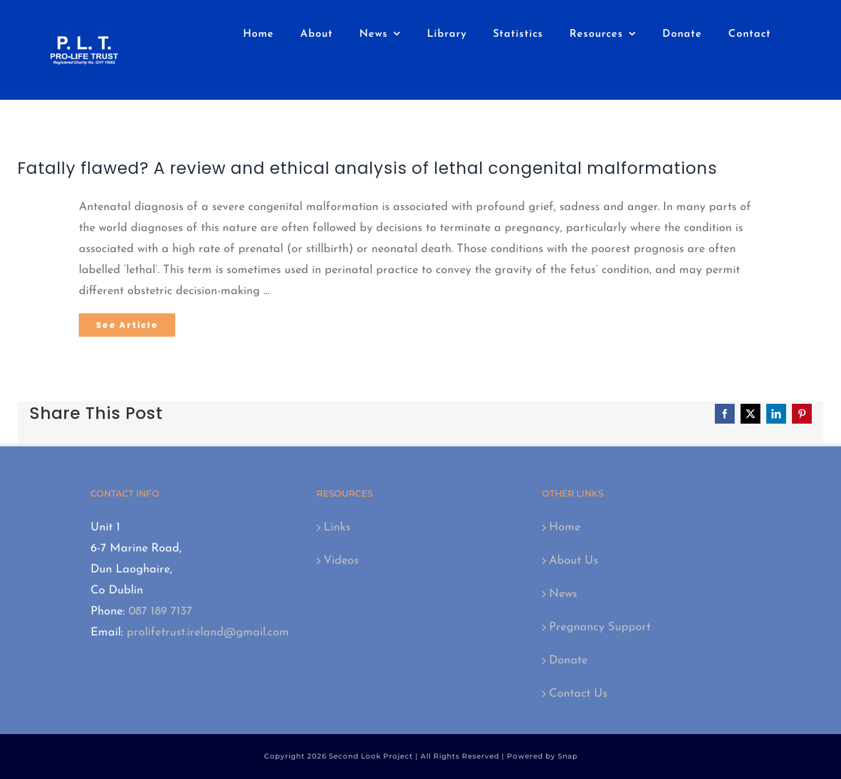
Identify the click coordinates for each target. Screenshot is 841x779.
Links (337, 527)
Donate (568, 660)
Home (565, 527)
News (563, 594)
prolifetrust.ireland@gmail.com (208, 632)
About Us (573, 561)
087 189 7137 (160, 611)
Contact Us (578, 694)
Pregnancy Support (600, 627)
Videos (341, 561)
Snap (568, 756)
